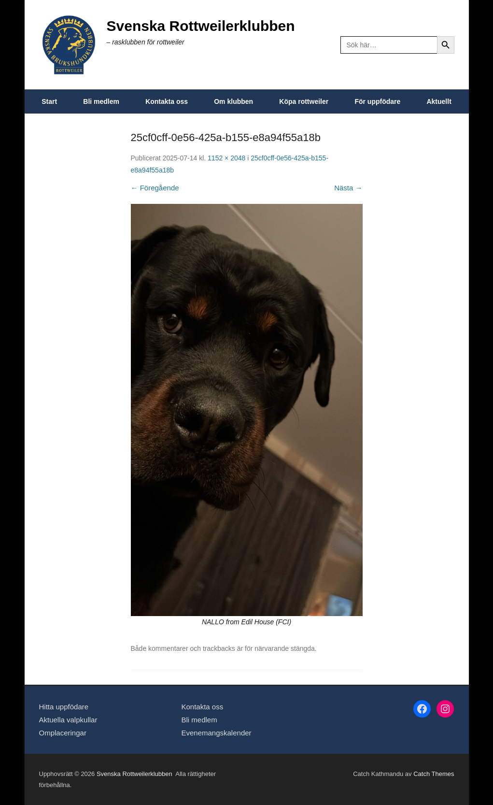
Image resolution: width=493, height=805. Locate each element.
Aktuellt (438, 101)
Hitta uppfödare (64, 707)
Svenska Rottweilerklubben (201, 26)
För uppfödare (377, 101)
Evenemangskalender (216, 733)
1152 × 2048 (226, 158)
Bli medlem (101, 101)
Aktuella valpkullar (68, 720)
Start (49, 101)
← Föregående (155, 188)
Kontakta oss (166, 101)
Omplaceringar (62, 733)
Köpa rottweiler (303, 101)
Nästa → (348, 188)
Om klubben (233, 101)
